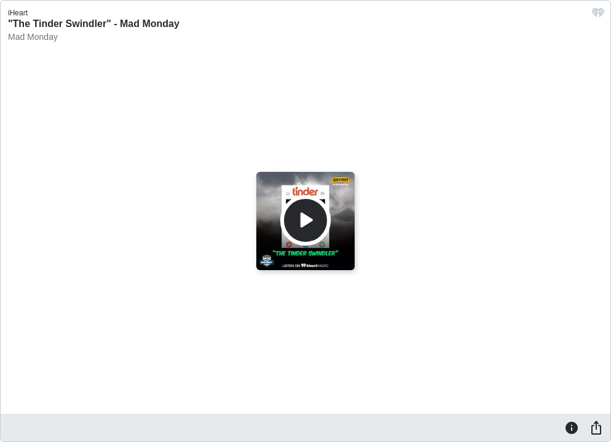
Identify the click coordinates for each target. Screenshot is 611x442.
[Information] (571, 427)
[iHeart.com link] (598, 15)
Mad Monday (33, 37)
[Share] (596, 427)
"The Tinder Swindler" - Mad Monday (93, 23)
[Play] (305, 220)
